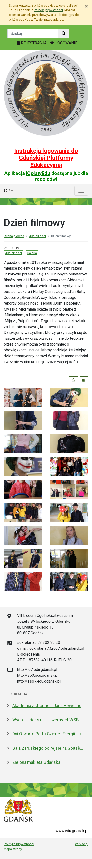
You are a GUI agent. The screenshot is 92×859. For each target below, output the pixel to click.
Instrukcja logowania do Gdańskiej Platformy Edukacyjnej (46, 157)
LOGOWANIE (63, 43)
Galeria (32, 253)
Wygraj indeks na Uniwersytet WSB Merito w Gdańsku (48, 719)
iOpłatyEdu (38, 173)
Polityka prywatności (19, 844)
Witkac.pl (81, 844)
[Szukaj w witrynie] (63, 33)
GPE (8, 191)
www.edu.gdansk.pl (71, 830)
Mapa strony (13, 849)
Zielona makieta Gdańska (36, 762)
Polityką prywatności (48, 10)
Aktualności (37, 236)
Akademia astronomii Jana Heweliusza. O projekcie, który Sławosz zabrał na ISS (48, 705)
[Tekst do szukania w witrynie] (33, 33)
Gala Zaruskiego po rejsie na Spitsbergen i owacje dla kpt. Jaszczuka (48, 748)
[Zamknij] (86, 6)
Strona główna (14, 236)
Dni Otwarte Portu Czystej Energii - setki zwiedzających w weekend (48, 733)
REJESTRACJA (32, 43)
